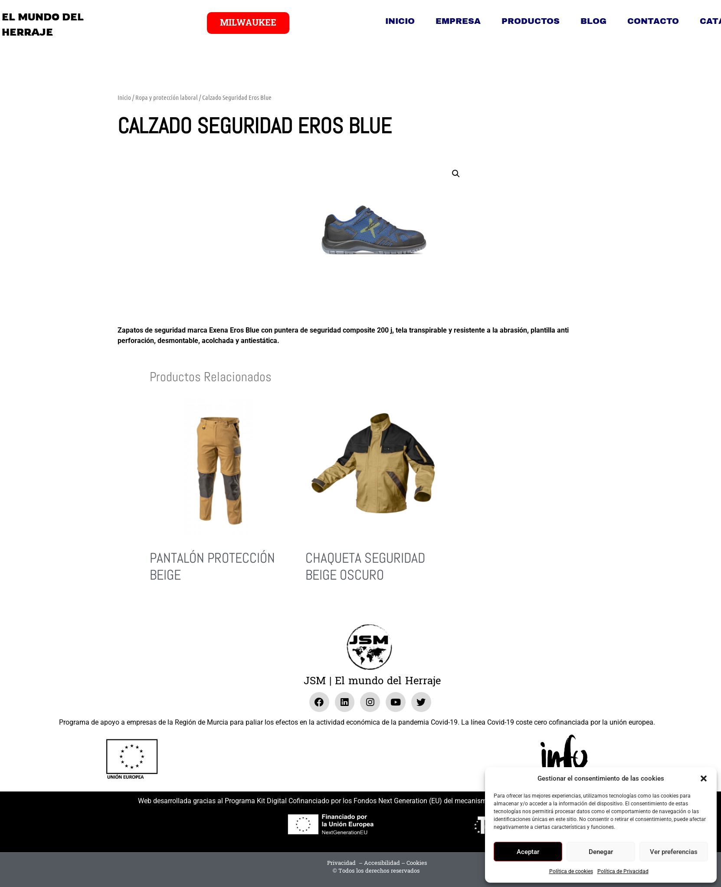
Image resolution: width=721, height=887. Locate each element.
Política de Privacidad (623, 871)
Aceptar (528, 852)
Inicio (400, 21)
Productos (530, 21)
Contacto (653, 21)
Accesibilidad (382, 863)
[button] (703, 778)
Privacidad (341, 863)
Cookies (416, 863)
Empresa (458, 21)
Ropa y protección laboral (166, 97)
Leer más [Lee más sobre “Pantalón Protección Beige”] (161, 607)
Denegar (601, 852)
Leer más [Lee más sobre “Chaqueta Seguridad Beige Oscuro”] (317, 607)
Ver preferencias (674, 852)
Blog (593, 21)
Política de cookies (571, 871)
